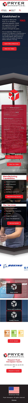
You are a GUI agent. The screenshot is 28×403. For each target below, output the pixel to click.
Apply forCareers (13, 10)
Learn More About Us (11, 44)
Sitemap (14, 400)
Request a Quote (14, 371)
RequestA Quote (4, 10)
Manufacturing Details (14, 196)
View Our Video (9, 49)
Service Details (14, 223)
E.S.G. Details (14, 341)
